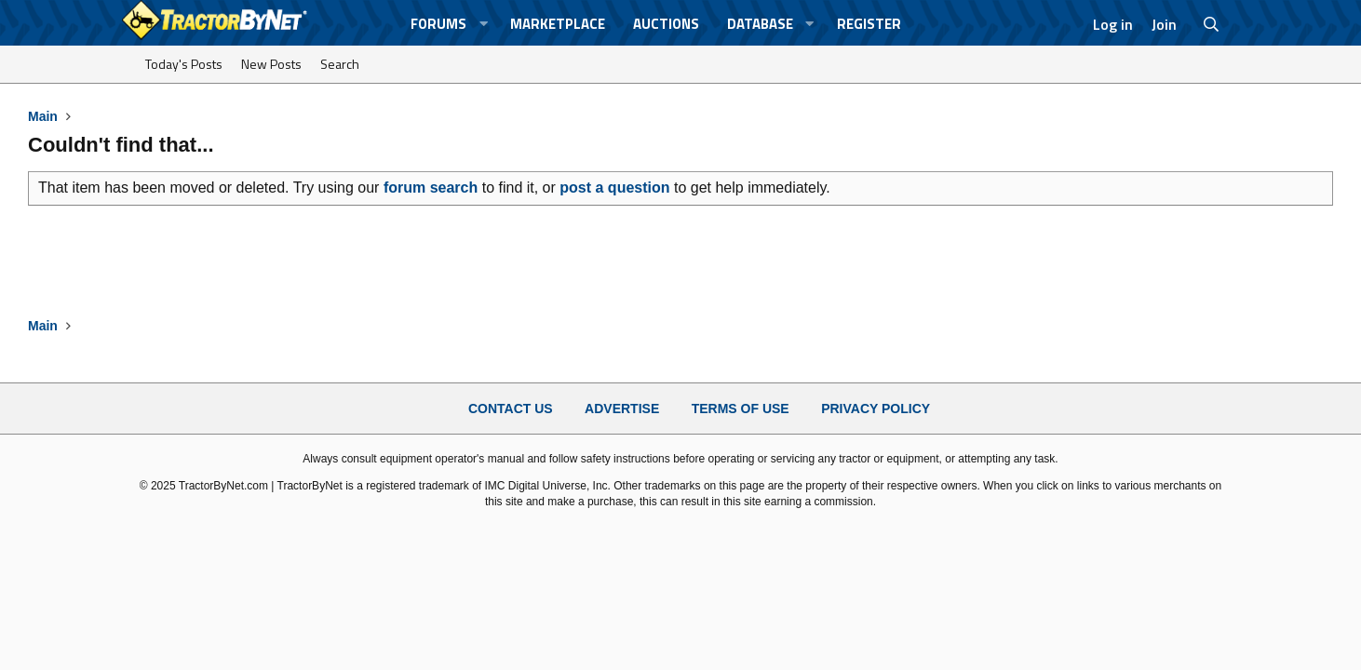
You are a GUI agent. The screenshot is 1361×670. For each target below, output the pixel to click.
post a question (614, 187)
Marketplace (557, 23)
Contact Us (510, 408)
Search (339, 64)
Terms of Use (740, 408)
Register (869, 23)
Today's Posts (183, 64)
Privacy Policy (875, 408)
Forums (438, 23)
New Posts (271, 64)
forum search (431, 187)
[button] (483, 24)
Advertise (622, 408)
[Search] (1211, 24)
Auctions (666, 23)
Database (760, 23)
